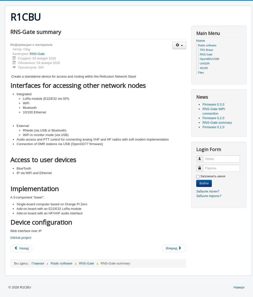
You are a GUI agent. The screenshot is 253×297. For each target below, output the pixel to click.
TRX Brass (206, 49)
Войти (204, 183)
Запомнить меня (212, 176)
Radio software (207, 45)
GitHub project (20, 238)
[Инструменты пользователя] (179, 45)
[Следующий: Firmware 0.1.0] (174, 248)
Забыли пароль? (208, 196)
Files (201, 72)
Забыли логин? (207, 191)
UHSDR (205, 63)
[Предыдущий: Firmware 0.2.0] (21, 248)
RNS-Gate (37, 54)
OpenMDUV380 (209, 58)
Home (200, 41)
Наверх (238, 287)
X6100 (204, 68)
